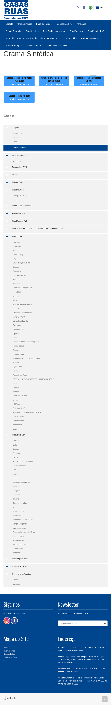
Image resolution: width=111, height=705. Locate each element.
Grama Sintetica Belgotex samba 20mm (54, 79)
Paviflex (16, 338)
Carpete (9, 24)
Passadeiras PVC (64, 24)
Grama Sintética (24, 24)
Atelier (15, 383)
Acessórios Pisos (20, 375)
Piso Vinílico (71, 38)
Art (14, 250)
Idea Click (17, 292)
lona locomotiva (19, 528)
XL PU (15, 371)
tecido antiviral (19, 549)
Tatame (16, 499)
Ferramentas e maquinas (23, 461)
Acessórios (17, 133)
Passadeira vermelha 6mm (24, 532)
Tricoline (16, 553)
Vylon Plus (17, 367)
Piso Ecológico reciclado (54, 31)
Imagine (16, 296)
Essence (16, 279)
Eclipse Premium (20, 275)
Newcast (16, 242)
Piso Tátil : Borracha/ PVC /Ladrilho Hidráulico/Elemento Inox (33, 38)
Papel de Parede (44, 24)
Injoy (15, 300)
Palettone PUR (19, 408)
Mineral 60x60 (19, 317)
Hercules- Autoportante (22, 288)
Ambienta (17, 246)
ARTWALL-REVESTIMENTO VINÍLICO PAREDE (33, 379)
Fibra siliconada (19, 466)
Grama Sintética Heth (19, 95)
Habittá (16, 391)
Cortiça (16, 449)
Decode (16, 267)
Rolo (15, 142)
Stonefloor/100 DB (20, 321)
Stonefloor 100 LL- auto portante (26, 358)
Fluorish (16, 283)
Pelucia (16, 486)
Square (16, 350)
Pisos (15, 200)
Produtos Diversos (89, 38)
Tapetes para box (20, 503)
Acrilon (16, 441)
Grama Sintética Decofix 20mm (89, 79)
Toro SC (16, 362)
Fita (14, 470)
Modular (16, 138)
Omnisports (17, 325)
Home (6, 648)
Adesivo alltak (18, 515)
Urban (15, 429)
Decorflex (17, 271)
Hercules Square (20, 396)
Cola (15, 445)
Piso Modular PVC (96, 31)
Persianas (81, 24)
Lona (15, 478)
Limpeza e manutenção (22, 313)
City (14, 259)
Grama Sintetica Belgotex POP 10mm (19, 79)
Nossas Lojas (9, 654)
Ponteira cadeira (20, 540)
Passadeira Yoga (20, 536)
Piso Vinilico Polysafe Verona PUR (27, 412)
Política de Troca (10, 657)
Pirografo (17, 490)
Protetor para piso (14, 45)
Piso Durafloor (32, 31)
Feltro (15, 457)
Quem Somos (9, 651)
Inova (15, 400)
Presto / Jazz (18, 416)
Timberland (17, 425)
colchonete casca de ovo (23, 520)
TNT (14, 507)
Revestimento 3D (34, 45)
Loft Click (17, 308)
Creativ (16, 387)
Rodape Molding (20, 196)
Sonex (15, 580)
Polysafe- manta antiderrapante (26, 342)
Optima (16, 333)
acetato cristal (18, 511)
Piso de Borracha (14, 31)
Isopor (15, 474)
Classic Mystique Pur (21, 263)
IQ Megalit (17, 404)
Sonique (16, 584)
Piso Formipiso (76, 31)
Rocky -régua (18, 346)
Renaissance (18, 421)
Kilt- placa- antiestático (22, 304)
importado (17, 161)
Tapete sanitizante (20, 544)
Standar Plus (18, 354)
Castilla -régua (19, 255)
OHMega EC (18, 329)
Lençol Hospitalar (20, 524)
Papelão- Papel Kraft (21, 482)
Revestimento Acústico (57, 45)
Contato (6, 660)
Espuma (16, 453)
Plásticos (16, 495)
